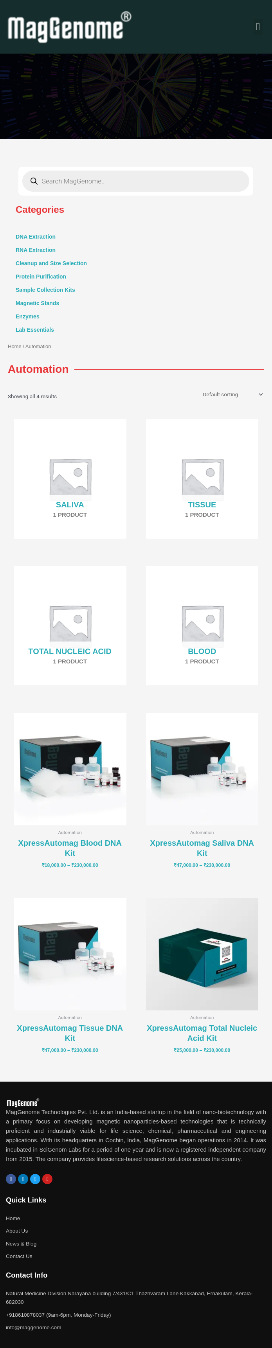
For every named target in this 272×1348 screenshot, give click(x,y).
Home (15, 346)
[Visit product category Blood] (202, 625)
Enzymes (28, 316)
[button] (258, 27)
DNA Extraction (36, 237)
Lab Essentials (35, 330)
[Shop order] (232, 394)
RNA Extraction (36, 250)
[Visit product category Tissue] (202, 479)
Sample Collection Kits (45, 290)
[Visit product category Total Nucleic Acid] (70, 625)
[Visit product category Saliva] (70, 479)
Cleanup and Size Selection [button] (51, 263)
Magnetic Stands (37, 303)
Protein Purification (41, 276)
